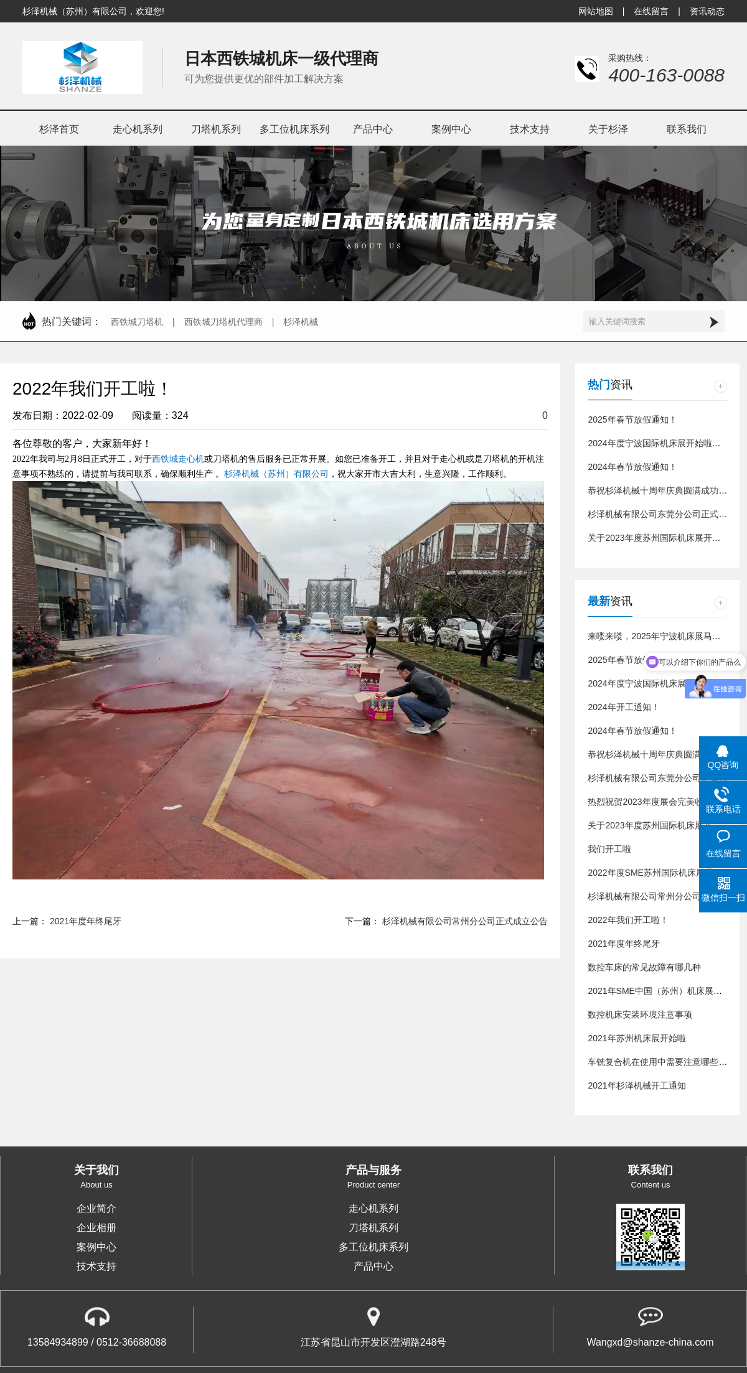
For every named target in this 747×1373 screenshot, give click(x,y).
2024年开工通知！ (623, 707)
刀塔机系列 (373, 1228)
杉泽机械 (300, 322)
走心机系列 (373, 1209)
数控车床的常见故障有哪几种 (644, 967)
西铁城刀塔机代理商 (223, 322)
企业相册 (96, 1228)
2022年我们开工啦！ (628, 920)
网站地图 (595, 11)
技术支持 (96, 1267)
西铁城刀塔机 (137, 322)
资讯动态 (707, 11)
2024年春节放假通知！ (632, 467)
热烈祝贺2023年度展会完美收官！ (654, 802)
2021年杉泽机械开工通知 (636, 1085)
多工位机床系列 (373, 1247)
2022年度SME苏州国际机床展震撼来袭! (664, 873)
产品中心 (373, 1267)
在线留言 (651, 11)
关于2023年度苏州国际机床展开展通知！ (667, 538)
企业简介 (96, 1209)
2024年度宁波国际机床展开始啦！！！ (663, 443)
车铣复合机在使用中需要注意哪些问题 (662, 1062)
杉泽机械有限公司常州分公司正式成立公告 (465, 921)
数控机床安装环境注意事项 (640, 1014)
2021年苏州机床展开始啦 (636, 1038)
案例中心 (96, 1247)
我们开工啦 (609, 849)
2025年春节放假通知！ (632, 419)
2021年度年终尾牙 (85, 921)
